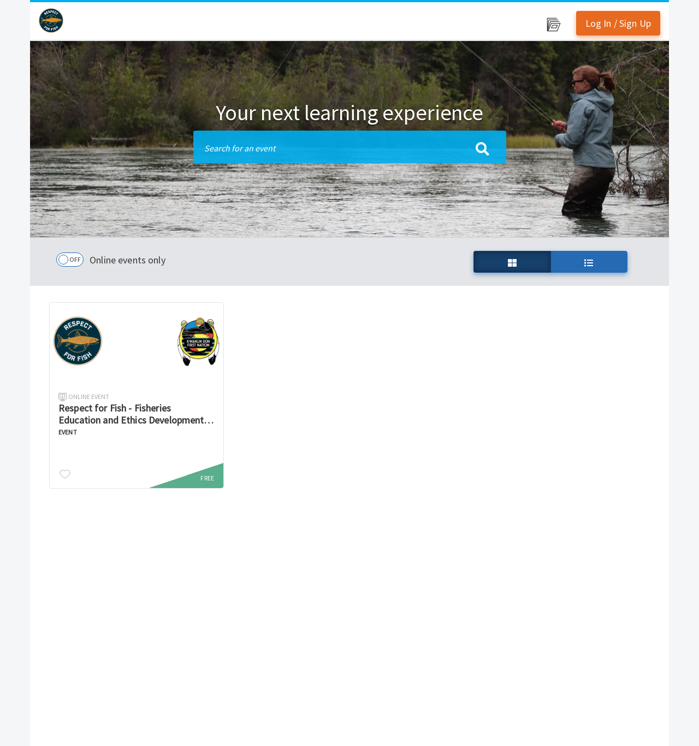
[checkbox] (70, 259)
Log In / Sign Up (618, 23)
